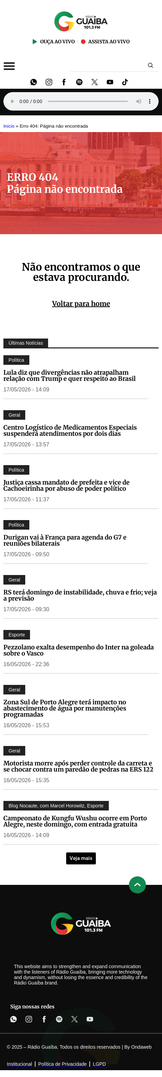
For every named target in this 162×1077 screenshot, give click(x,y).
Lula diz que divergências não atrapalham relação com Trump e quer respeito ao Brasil (69, 376)
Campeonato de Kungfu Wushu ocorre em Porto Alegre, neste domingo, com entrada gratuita (75, 821)
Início (9, 126)
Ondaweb (141, 1047)
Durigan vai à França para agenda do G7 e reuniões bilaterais (65, 540)
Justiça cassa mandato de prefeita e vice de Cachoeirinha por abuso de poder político (66, 485)
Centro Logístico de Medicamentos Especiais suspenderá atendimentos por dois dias (70, 430)
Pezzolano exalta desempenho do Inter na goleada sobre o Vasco (78, 650)
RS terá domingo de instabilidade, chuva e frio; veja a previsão (80, 595)
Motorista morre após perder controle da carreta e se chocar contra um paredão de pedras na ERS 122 (78, 766)
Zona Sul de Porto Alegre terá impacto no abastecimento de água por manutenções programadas (64, 708)
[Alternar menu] (9, 66)
